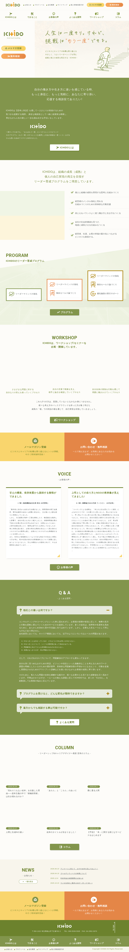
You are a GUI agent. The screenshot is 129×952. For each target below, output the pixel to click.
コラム (118, 15)
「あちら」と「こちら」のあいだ (62, 791)
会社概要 (51, 5)
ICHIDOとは (10, 15)
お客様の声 (54, 15)
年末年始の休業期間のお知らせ (71, 878)
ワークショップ (97, 15)
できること (32, 15)
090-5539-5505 (74, 931)
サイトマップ (62, 5)
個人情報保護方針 (77, 5)
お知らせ (28, 5)
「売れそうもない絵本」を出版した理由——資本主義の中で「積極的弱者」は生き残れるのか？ (23, 794)
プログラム (65, 312)
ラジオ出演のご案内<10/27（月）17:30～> (76, 883)
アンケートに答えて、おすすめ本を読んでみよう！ (79, 869)
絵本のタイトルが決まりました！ (62, 832)
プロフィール (39, 5)
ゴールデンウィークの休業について (73, 873)
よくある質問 (75, 15)
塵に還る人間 (93, 791)
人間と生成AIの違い (15, 832)
